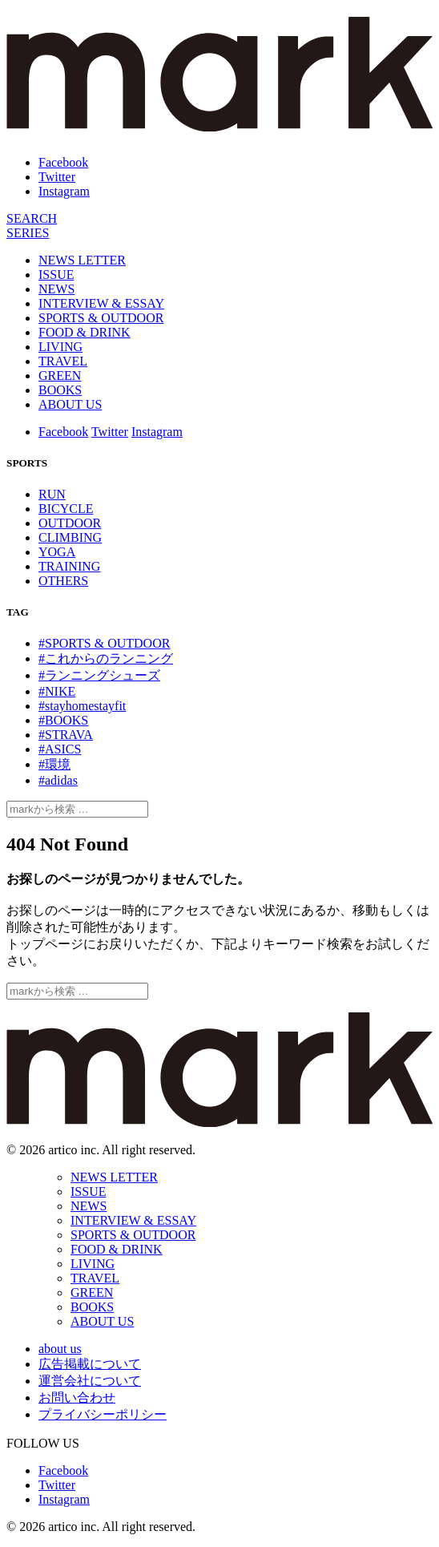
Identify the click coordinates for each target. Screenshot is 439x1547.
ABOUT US (70, 404)
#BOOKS (63, 720)
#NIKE (56, 691)
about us (60, 1348)
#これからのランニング (105, 658)
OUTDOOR (69, 523)
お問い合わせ (76, 1397)
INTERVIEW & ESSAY (101, 303)
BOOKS (60, 390)
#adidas (58, 780)
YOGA (56, 552)
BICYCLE (65, 508)
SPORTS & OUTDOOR (100, 318)
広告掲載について (89, 1364)
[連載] (27, 233)
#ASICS (59, 749)
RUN (52, 494)
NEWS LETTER (82, 260)
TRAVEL (62, 361)
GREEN (59, 375)
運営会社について (89, 1380)
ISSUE (56, 274)
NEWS (56, 289)
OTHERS (63, 581)
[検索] (31, 218)
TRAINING (69, 566)
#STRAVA (65, 734)
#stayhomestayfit (82, 706)
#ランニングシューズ (99, 675)
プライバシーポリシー (102, 1414)
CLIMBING (70, 537)
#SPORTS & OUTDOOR (104, 643)
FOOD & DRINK (84, 332)
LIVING (60, 346)
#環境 (54, 764)
